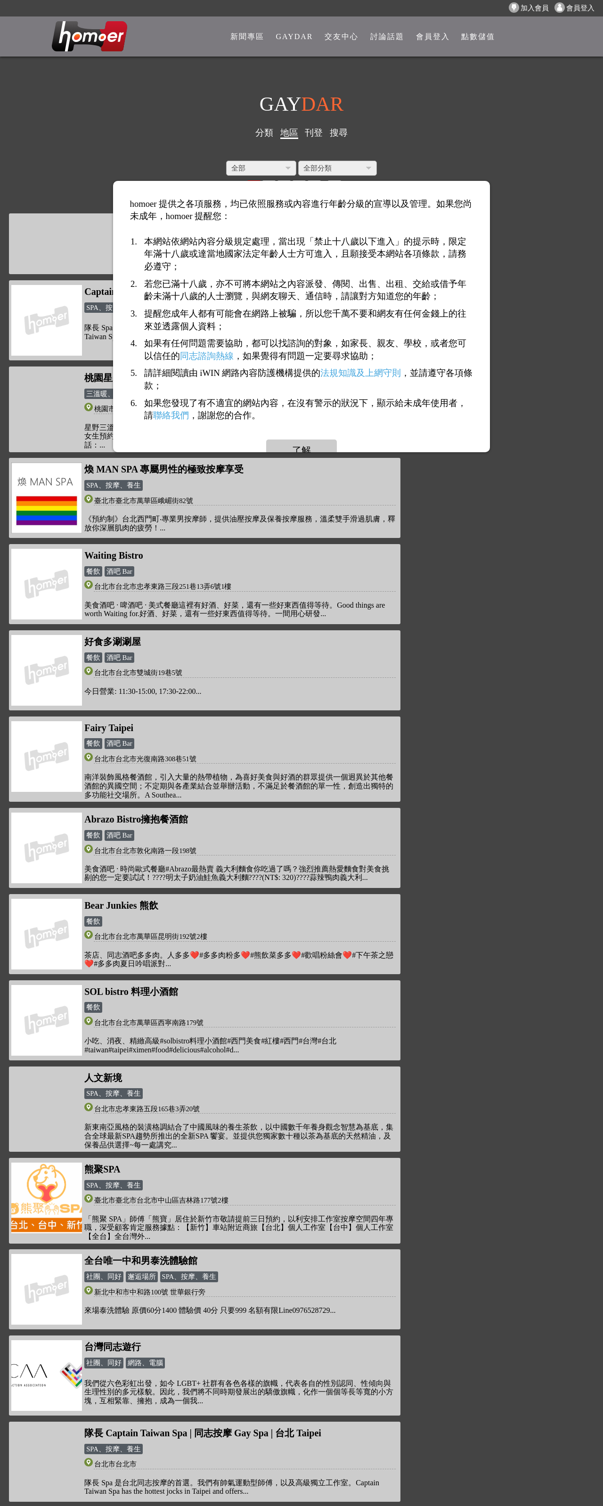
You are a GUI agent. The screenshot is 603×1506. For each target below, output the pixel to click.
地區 (289, 133)
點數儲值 (166, 1321)
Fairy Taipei (108, 503)
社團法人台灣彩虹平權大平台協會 (452, 1096)
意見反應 (67, 1420)
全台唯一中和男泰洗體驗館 (140, 795)
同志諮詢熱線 (207, 355)
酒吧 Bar (119, 518)
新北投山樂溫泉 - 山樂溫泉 (140, 984)
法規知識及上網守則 (360, 373)
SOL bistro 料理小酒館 (429, 603)
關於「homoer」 (78, 1375)
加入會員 (529, 7)
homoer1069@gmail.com (302, 1308)
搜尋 (339, 133)
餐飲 (93, 518)
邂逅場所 (142, 811)
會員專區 (166, 1365)
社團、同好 (104, 811)
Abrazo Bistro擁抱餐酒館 (434, 503)
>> (350, 1201)
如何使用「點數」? (83, 1321)
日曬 (445, 898)
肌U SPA (102, 1096)
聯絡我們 (67, 1449)
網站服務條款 (74, 1404)
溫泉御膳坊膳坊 (415, 882)
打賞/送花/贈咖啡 (80, 1336)
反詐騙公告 (71, 1306)
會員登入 (574, 7)
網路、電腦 (443, 811)
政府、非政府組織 (412, 1111)
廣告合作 (67, 1434)
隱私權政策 (71, 1390)
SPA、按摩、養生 (113, 711)
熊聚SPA (400, 695)
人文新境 (103, 695)
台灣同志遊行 (410, 795)
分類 (264, 133)
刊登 (314, 133)
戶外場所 (418, 898)
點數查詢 (166, 1336)
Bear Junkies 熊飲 (121, 603)
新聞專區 (166, 1306)
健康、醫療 (401, 1011)
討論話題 (166, 1350)
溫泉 (391, 898)
